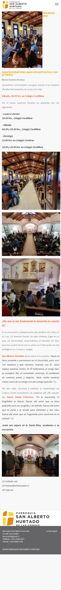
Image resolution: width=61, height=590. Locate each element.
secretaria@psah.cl (11, 536)
